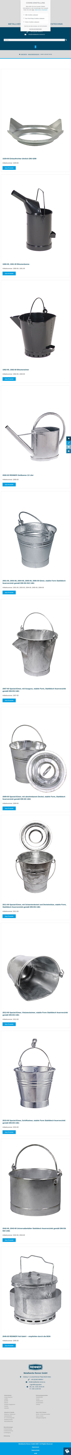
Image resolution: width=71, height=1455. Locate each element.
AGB (35, 1453)
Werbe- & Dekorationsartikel (43, 1414)
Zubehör (38, 1404)
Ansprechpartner (8, 1397)
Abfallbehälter (39, 1397)
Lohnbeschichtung (8, 1430)
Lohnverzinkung (8, 1429)
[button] (35, 46)
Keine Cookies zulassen (31, 21)
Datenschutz (35, 1450)
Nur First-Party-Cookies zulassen (33, 17)
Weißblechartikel (8, 1419)
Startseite (24, 54)
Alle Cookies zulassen (30, 14)
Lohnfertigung (7, 1432)
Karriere (6, 1406)
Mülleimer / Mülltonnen (9, 1414)
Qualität (6, 1400)
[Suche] (66, 40)
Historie (6, 1402)
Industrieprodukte (33, 54)
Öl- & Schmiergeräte (9, 1417)
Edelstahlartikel (8, 1416)
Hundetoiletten (39, 1402)
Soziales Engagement (9, 1404)
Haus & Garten (39, 1416)
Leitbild (6, 1399)
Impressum (35, 1447)
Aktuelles (6, 1408)
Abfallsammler (39, 1400)
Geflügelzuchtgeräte (41, 1417)
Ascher (37, 1399)
